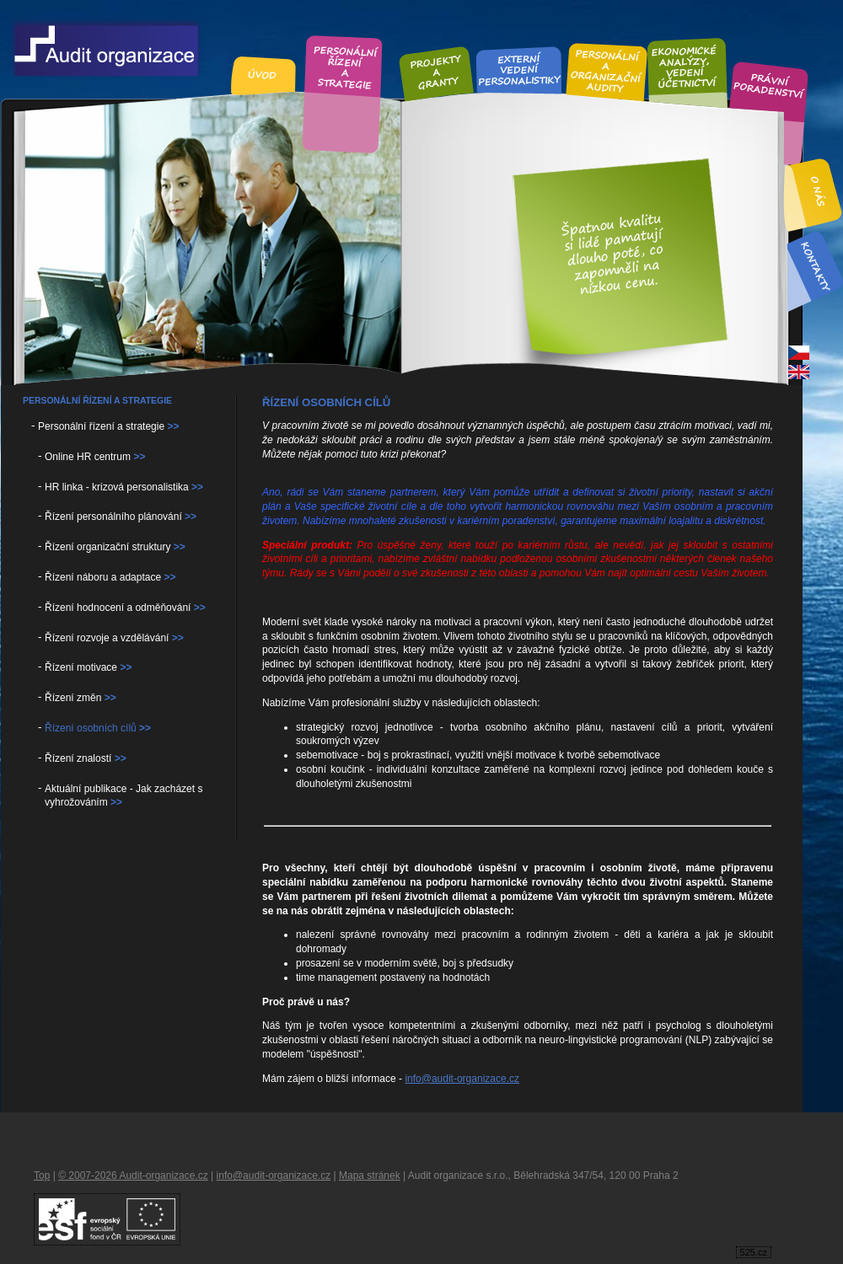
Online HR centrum (95, 457)
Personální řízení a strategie (108, 426)
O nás (819, 191)
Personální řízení (344, 65)
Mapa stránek (369, 1175)
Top (42, 1175)
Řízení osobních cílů (98, 728)
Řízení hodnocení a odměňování (125, 607)
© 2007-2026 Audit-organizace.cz (133, 1175)
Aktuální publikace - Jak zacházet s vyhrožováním (123, 796)
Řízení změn (80, 698)
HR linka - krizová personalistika (124, 487)
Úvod (263, 75)
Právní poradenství (769, 87)
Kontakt (814, 265)
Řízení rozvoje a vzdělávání (114, 638)
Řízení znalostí (85, 758)
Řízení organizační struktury (115, 547)
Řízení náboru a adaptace (110, 577)
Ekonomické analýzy (686, 65)
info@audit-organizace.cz (462, 1079)
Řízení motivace (88, 667)
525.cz (753, 1252)
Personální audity (606, 70)
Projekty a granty (436, 72)
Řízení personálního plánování (120, 516)
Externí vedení (519, 69)
